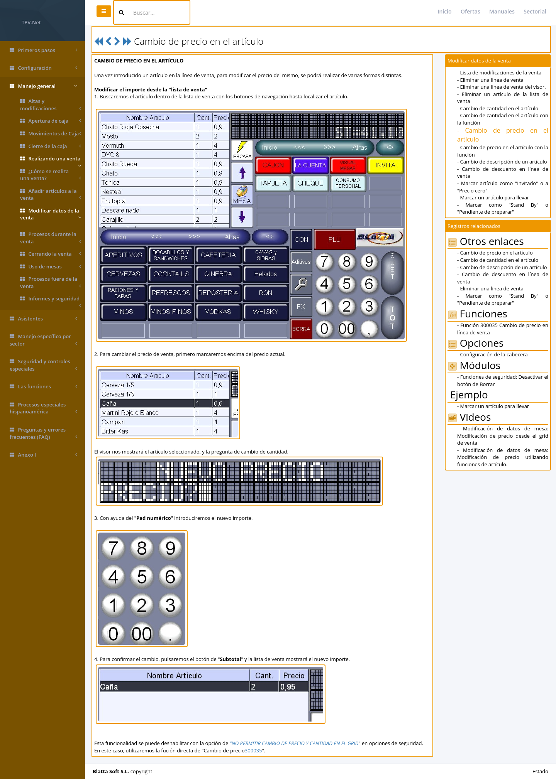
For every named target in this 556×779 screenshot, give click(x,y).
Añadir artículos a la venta (50, 194)
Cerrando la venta (50, 254)
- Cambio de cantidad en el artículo (497, 108)
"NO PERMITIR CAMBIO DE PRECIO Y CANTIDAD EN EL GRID (294, 743)
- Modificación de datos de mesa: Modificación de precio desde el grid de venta (502, 435)
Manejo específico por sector (43, 340)
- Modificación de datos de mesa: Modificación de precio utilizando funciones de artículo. (502, 457)
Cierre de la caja (50, 146)
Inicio (444, 11)
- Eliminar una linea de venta (490, 79)
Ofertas (470, 11)
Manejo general (43, 86)
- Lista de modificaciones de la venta (499, 72)
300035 (253, 750)
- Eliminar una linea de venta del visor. (501, 86)
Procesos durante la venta (50, 238)
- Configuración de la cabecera (492, 354)
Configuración (43, 68)
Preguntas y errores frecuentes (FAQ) (43, 433)
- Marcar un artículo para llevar (493, 197)
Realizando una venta (50, 160)
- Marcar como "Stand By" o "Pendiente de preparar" (502, 208)
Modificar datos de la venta (50, 214)
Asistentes (43, 318)
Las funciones (43, 386)
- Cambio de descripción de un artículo (502, 161)
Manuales (502, 11)
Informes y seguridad (50, 300)
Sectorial (535, 11)
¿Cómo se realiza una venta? (50, 175)
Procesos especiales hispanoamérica (43, 408)
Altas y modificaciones (50, 105)
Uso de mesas (50, 266)
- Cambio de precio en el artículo (495, 252)
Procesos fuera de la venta (50, 282)
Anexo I (43, 455)
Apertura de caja (50, 121)
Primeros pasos (43, 50)
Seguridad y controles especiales (43, 365)
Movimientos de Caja (50, 133)
